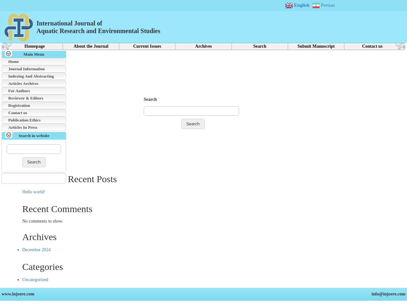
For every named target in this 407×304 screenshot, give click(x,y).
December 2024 (36, 249)
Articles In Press (22, 127)
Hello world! (33, 192)
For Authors (19, 90)
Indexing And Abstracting (31, 76)
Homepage (34, 46)
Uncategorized (35, 279)
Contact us (372, 46)
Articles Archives (23, 83)
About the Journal (90, 46)
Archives (203, 46)
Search (259, 46)
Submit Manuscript (316, 46)
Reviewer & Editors (25, 98)
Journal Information (26, 68)
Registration (19, 105)
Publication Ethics (24, 120)
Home (13, 61)
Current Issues (147, 46)
